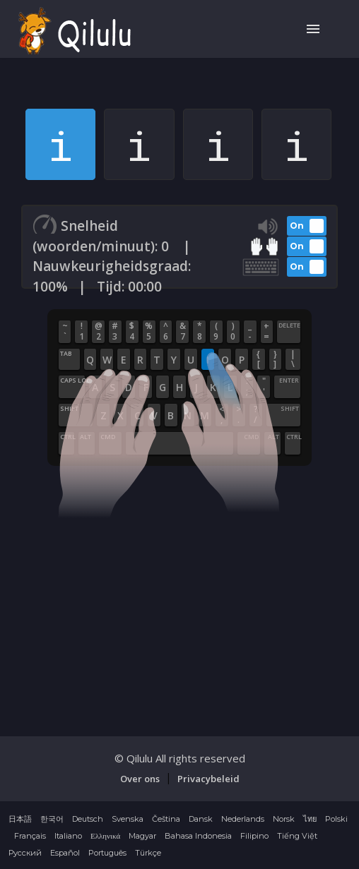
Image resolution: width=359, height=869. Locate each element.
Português (107, 853)
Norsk (284, 819)
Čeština (166, 819)
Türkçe (148, 853)
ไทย (310, 819)
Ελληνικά (105, 836)
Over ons (140, 778)
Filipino (254, 836)
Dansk (201, 819)
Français (30, 836)
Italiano (68, 836)
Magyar (142, 836)
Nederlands (242, 819)
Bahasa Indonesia (198, 836)
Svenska (127, 819)
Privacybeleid (208, 778)
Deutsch (87, 819)
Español (65, 853)
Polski (336, 819)
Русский (25, 853)
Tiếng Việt (297, 836)
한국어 (52, 819)
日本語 (20, 819)
